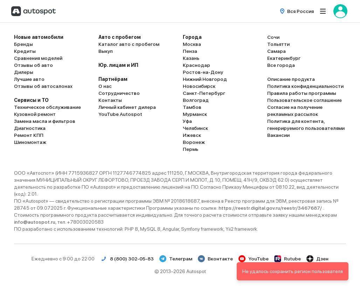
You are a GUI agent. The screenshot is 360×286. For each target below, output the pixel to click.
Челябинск (195, 128)
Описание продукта (291, 79)
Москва (192, 44)
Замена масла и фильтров (44, 121)
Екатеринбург (283, 58)
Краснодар (196, 65)
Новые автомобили (38, 37)
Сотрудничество (119, 93)
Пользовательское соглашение (304, 100)
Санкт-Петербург (204, 93)
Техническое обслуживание (47, 107)
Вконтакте (215, 258)
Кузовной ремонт (35, 114)
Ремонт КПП (28, 135)
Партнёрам (112, 79)
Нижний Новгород (205, 79)
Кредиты (25, 51)
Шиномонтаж (30, 142)
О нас (105, 86)
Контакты (110, 100)
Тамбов (192, 107)
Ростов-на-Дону (203, 72)
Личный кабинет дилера (127, 107)
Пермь (190, 149)
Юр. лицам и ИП (118, 65)
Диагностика (30, 128)
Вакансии (278, 135)
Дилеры (23, 72)
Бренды (23, 44)
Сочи (273, 37)
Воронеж (194, 142)
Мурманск (195, 114)
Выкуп (105, 51)
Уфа (187, 121)
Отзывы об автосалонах (43, 86)
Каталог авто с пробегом (128, 44)
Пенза (190, 51)
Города (192, 37)
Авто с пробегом (119, 37)
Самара (276, 51)
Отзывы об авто (33, 65)
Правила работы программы (301, 93)
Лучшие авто (29, 79)
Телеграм (175, 258)
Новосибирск (199, 86)
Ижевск (192, 135)
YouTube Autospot (120, 114)
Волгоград (196, 100)
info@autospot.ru (34, 222)
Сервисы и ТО (31, 100)
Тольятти (278, 44)
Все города (281, 65)
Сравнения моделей (38, 58)
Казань (191, 58)
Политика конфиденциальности (305, 86)
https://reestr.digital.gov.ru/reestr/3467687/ (271, 208)
